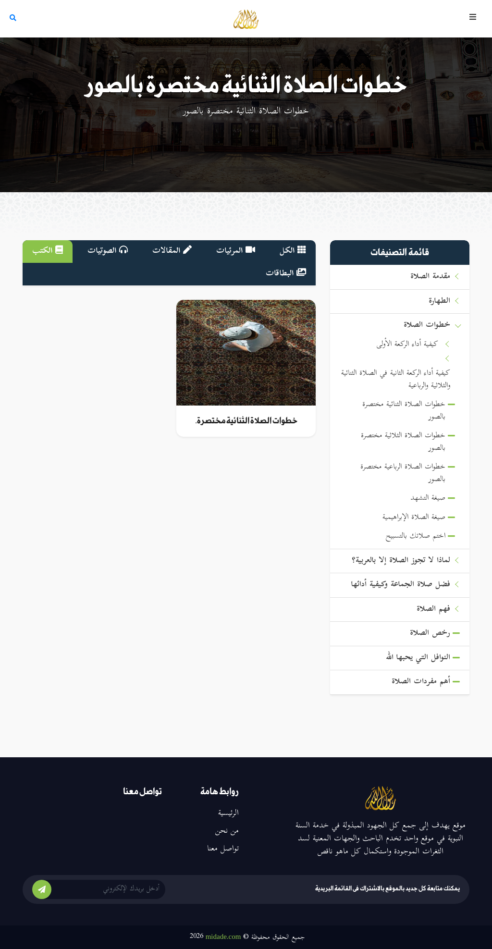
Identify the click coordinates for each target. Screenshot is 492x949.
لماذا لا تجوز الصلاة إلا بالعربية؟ (401, 561)
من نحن (227, 831)
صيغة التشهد (428, 498)
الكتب (47, 251)
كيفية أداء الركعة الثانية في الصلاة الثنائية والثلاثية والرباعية (395, 380)
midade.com (223, 936)
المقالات (172, 251)
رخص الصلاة (430, 634)
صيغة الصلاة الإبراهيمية (413, 518)
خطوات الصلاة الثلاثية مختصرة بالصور (403, 442)
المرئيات (235, 251)
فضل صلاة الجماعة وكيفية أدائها (400, 585)
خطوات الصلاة (427, 326)
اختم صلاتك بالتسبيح (415, 536)
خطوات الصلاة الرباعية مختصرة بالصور (402, 473)
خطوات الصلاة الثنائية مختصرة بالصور (403, 411)
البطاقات (286, 274)
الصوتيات (107, 251)
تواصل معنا (223, 849)
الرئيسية (228, 813)
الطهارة (439, 301)
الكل (293, 251)
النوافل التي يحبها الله (418, 658)
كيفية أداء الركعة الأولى (407, 345)
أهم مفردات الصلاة (421, 682)
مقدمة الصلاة (430, 277)
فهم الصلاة (433, 609)
